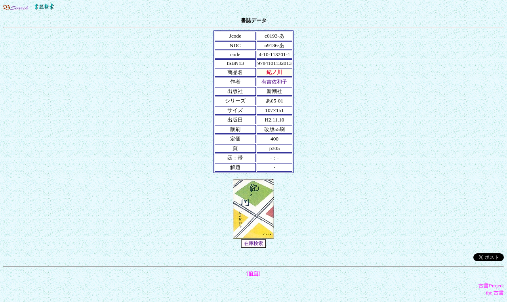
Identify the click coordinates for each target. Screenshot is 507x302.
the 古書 (495, 293)
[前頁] (254, 273)
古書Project (491, 286)
